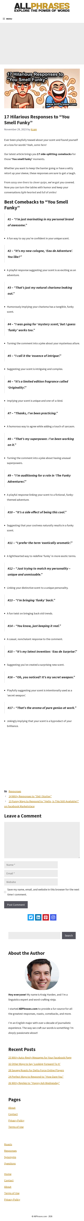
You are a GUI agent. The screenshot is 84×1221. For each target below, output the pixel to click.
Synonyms (10, 1157)
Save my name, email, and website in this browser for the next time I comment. (43, 892)
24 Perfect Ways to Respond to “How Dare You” (35, 1076)
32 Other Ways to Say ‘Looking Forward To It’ (34, 1064)
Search (69, 935)
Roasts (8, 1144)
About (12, 1107)
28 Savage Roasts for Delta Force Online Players (36, 1070)
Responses (15, 791)
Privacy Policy (16, 1120)
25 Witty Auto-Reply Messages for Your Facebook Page (39, 1057)
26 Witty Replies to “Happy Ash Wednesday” (34, 1083)
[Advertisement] (42, 43)
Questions (10, 1163)
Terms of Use (16, 1127)
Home (7, 1174)
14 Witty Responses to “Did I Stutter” (30, 796)
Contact (13, 1114)
